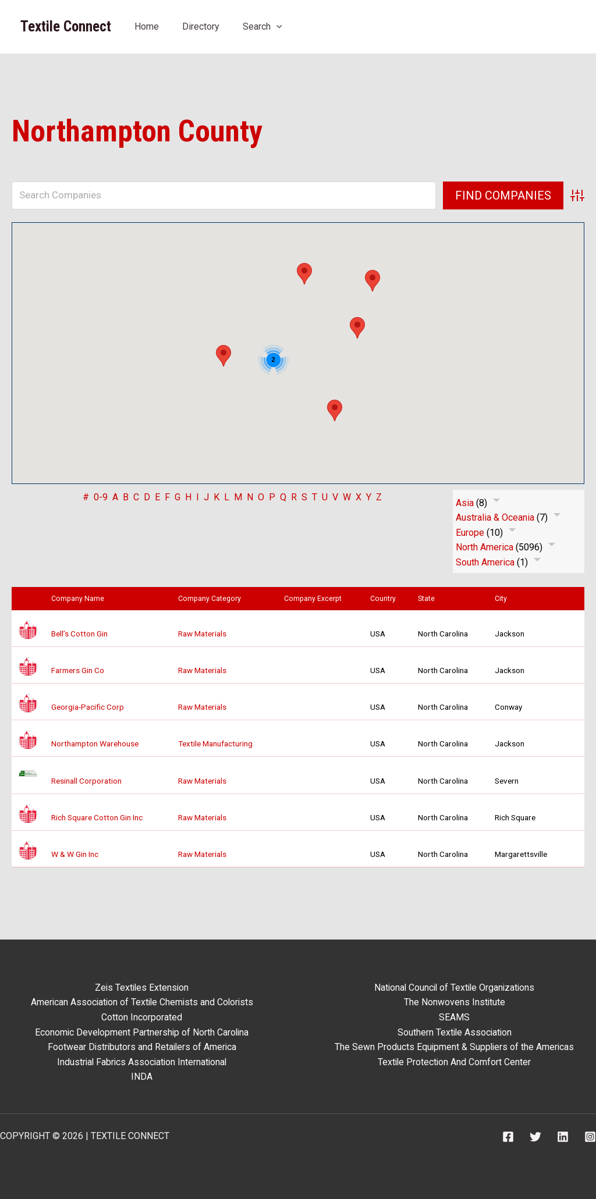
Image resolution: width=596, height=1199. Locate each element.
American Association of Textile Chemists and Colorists (142, 1002)
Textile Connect (65, 26)
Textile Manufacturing (215, 743)
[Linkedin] (563, 1137)
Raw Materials (202, 633)
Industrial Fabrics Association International (142, 1062)
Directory (200, 26)
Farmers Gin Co (77, 670)
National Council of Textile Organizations (454, 987)
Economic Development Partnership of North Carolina (142, 1032)
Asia (465, 502)
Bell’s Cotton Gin (79, 633)
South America (485, 562)
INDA (141, 1076)
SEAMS (454, 1017)
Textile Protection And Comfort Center (454, 1062)
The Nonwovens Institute (454, 1002)
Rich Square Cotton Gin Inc (97, 817)
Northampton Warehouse (95, 743)
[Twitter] (535, 1137)
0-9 (101, 497)
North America (484, 547)
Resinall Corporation (86, 780)
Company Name (80, 599)
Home (146, 26)
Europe (470, 532)
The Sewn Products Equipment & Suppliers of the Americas (454, 1046)
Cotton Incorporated (141, 1017)
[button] (276, 26)
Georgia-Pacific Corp (87, 706)
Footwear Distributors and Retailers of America (141, 1046)
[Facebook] (508, 1137)
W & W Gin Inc (74, 854)
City (503, 599)
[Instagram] (590, 1137)
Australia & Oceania (495, 517)
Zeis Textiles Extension (142, 987)
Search (262, 26)
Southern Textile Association (454, 1032)
